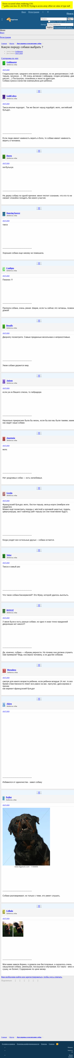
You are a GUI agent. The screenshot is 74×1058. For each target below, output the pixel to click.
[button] (3, 19)
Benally (9, 325)
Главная (51, 1044)
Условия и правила (8, 1044)
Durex (9, 156)
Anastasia (11, 438)
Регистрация (5, 37)
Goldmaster (19, 51)
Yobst (9, 555)
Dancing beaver (13, 213)
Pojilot (9, 797)
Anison (10, 380)
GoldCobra (11, 96)
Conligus (10, 268)
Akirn (9, 704)
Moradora (11, 670)
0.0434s (70, 1056)
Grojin (9, 493)
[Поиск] (47, 12)
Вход (2, 33)
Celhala (9, 911)
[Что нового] (42, 12)
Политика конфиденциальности (28, 1044)
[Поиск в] (70, 19)
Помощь (44, 1044)
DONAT (10, 610)
